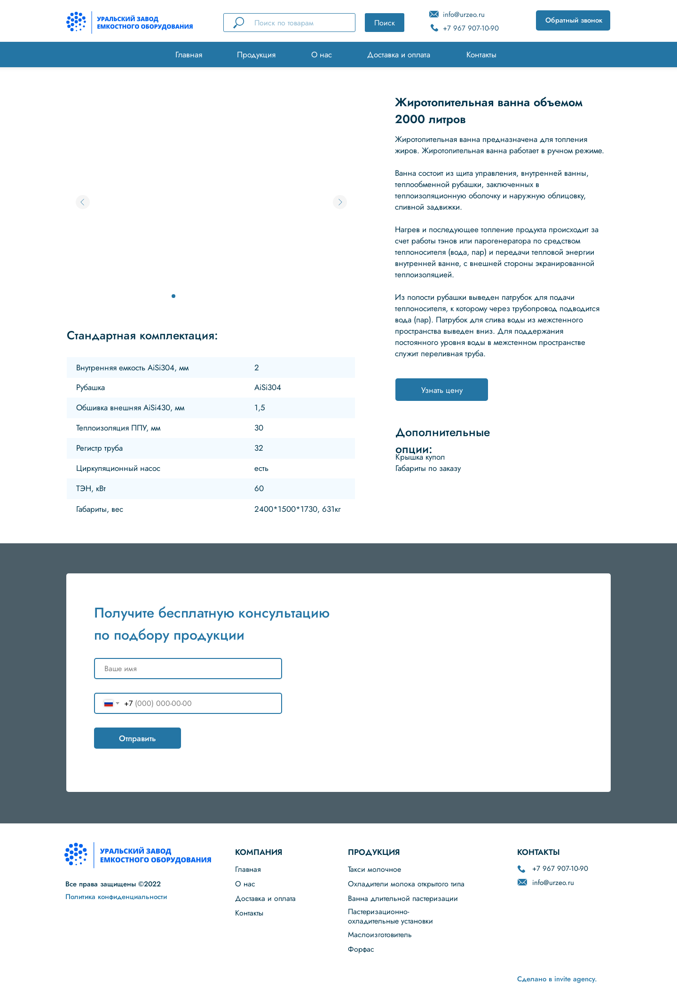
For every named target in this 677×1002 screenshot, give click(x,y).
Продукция (256, 54)
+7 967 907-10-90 (471, 28)
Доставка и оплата (398, 54)
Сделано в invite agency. (557, 979)
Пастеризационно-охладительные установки (390, 916)
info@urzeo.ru (464, 14)
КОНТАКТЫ (538, 852)
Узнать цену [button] (442, 390)
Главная (188, 54)
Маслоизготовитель (380, 934)
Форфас (361, 949)
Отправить (137, 738)
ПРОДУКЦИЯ (374, 852)
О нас (321, 54)
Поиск (384, 22)
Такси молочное (374, 869)
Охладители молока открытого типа (406, 883)
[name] (188, 668)
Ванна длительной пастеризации (403, 898)
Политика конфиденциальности (116, 897)
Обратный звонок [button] (573, 20)
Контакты (481, 54)
